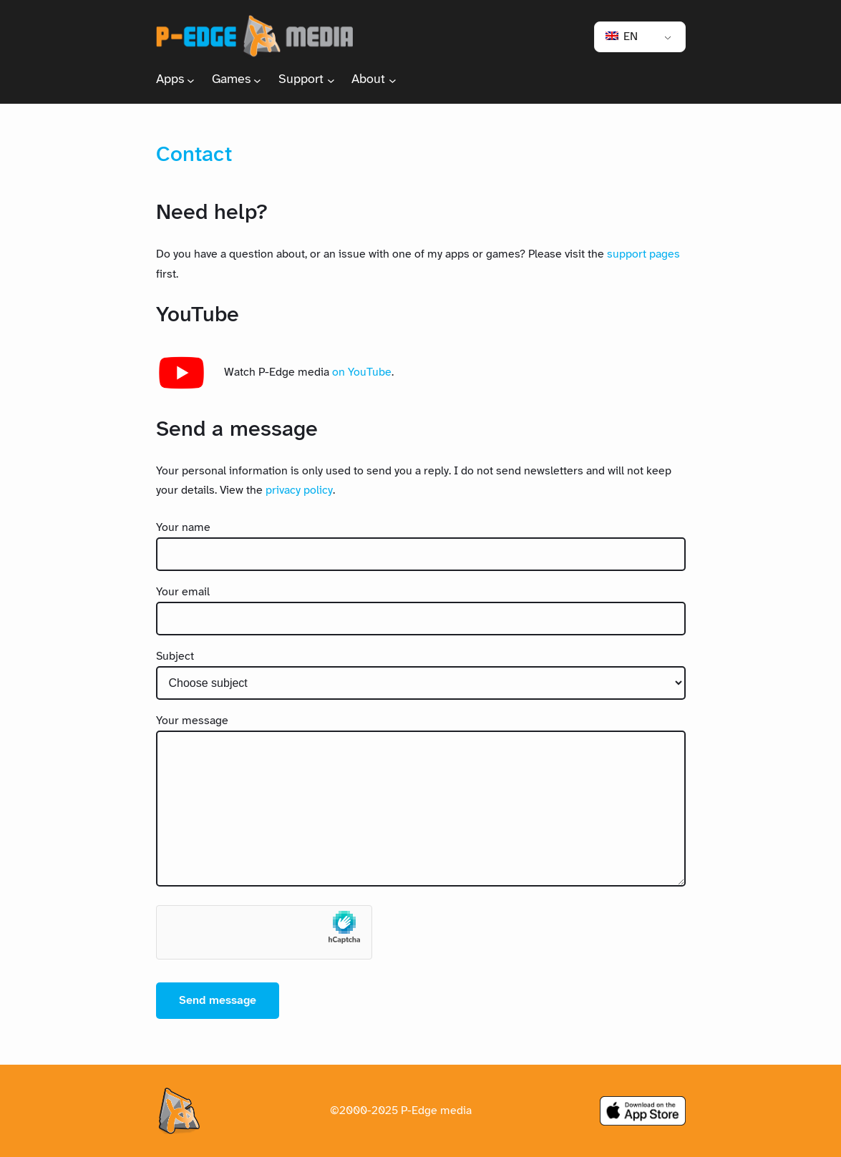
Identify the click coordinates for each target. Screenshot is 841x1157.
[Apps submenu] (191, 80)
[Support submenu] (331, 80)
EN (622, 37)
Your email (183, 592)
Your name (183, 528)
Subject (175, 656)
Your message (192, 721)
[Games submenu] (257, 80)
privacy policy (299, 490)
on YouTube (362, 372)
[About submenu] (393, 80)
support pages (643, 254)
